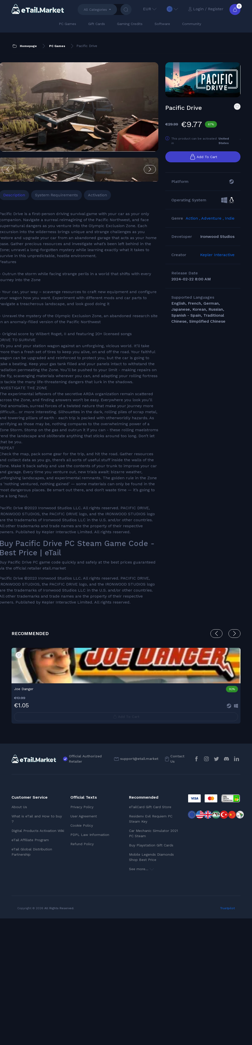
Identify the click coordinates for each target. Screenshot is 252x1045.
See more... (141, 995)
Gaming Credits (130, 24)
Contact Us (177, 885)
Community (191, 24)
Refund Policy (82, 970)
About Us (19, 933)
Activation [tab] (109, 168)
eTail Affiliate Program (30, 966)
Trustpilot (227, 1034)
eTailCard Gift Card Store (150, 933)
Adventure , (213, 230)
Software (162, 24)
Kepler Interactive (217, 267)
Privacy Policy (81, 933)
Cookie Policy (81, 952)
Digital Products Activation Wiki (38, 957)
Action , (193, 230)
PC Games (67, 24)
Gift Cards (96, 24)
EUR (150, 9)
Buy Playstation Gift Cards (151, 972)
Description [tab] (26, 168)
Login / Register (205, 9)
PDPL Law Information (89, 961)
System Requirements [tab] (68, 168)
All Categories (95, 10)
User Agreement (83, 943)
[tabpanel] (67, 458)
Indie (229, 230)
